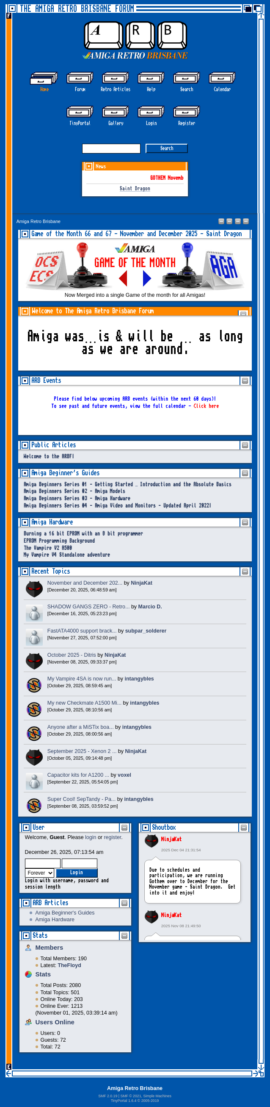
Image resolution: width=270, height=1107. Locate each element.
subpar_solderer (146, 631)
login (90, 837)
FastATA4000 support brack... (82, 631)
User (38, 827)
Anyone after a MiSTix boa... (80, 727)
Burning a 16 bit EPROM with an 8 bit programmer (83, 534)
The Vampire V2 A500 (48, 548)
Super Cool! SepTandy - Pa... (81, 799)
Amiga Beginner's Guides (64, 913)
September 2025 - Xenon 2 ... (82, 751)
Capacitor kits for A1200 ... (78, 775)
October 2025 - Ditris (71, 655)
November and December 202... (84, 583)
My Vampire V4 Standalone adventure (67, 555)
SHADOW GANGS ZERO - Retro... (88, 607)
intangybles (139, 679)
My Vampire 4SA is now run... (81, 679)
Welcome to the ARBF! (49, 457)
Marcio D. (150, 607)
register (112, 837)
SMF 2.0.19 (107, 1096)
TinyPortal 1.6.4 (124, 1101)
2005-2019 (150, 1101)
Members (49, 947)
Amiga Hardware (54, 920)
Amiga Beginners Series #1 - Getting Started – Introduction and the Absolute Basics (128, 484)
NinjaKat (171, 839)
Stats (40, 935)
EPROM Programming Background (59, 541)
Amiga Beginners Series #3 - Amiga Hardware (77, 498)
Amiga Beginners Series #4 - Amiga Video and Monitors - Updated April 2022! (118, 506)
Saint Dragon (135, 189)
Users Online (55, 1022)
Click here (206, 406)
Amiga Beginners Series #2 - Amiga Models (74, 491)
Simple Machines (157, 1096)
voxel (124, 775)
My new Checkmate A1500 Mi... (84, 703)
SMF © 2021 (130, 1096)
